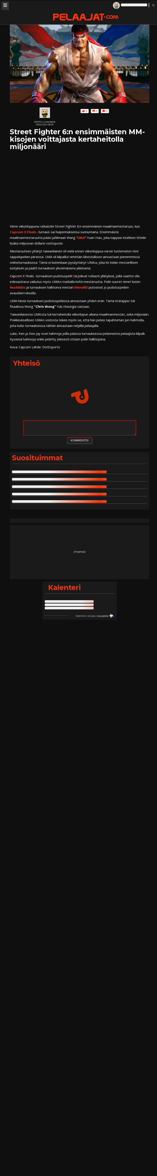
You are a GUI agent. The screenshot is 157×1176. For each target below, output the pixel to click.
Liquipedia (103, 616)
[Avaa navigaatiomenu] (5, 6)
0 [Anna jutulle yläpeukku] (84, 111)
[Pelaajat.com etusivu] (86, 17)
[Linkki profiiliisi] (131, 5)
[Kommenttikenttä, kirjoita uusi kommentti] (79, 427)
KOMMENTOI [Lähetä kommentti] (80, 440)
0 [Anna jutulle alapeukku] (94, 111)
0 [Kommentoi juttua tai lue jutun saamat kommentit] (104, 111)
